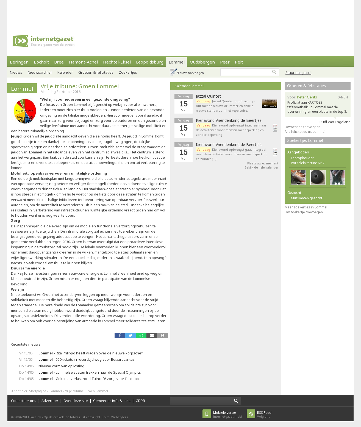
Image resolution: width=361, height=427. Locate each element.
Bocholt (41, 62)
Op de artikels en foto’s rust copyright (72, 417)
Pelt (239, 62)
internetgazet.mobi (227, 414)
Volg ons (264, 414)
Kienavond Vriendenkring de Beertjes (229, 120)
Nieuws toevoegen (190, 73)
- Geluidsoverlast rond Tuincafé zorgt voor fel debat (89, 378)
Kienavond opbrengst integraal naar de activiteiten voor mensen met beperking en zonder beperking (231, 130)
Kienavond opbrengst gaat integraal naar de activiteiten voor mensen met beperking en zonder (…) (231, 154)
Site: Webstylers (116, 417)
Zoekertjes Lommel (305, 140)
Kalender (65, 72)
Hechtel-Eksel (117, 62)
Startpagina (37, 391)
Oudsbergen (202, 62)
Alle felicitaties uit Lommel (305, 131)
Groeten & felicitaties (95, 72)
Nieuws (16, 72)
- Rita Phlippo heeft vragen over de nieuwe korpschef (90, 353)
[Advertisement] (180, 12)
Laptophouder (302, 158)
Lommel (177, 62)
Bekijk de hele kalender (261, 167)
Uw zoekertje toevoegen (304, 212)
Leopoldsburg (149, 62)
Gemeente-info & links (111, 400)
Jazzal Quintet (208, 96)
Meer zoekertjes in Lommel (306, 207)
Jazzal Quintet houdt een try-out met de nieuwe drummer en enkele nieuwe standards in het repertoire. (225, 105)
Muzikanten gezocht (306, 198)
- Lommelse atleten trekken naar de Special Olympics (89, 372)
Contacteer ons (23, 400)
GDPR (140, 400)
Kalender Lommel (189, 85)
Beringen (19, 62)
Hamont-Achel (83, 62)
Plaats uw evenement (262, 163)
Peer (225, 62)
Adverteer (49, 400)
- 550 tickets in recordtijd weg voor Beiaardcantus (86, 359)
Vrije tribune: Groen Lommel (80, 86)
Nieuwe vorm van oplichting (61, 365)
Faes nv (35, 417)
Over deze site (75, 400)
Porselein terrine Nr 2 (307, 163)
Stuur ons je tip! (298, 72)
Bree (59, 62)
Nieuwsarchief (40, 72)
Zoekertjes (128, 72)
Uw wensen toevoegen (302, 127)
